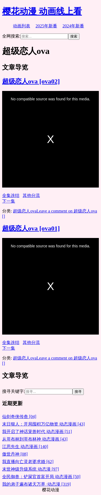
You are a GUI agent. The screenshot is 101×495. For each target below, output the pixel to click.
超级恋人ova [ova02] (31, 81)
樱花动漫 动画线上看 (42, 11)
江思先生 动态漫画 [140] (25, 446)
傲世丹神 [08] (15, 454)
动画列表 (21, 26)
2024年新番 (73, 26)
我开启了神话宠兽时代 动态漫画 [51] (37, 431)
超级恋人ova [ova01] (31, 228)
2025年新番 (46, 26)
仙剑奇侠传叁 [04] (19, 416)
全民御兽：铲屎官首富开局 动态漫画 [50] (41, 476)
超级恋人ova (24, 211)
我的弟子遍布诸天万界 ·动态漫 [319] (36, 484)
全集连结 (10, 195)
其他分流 (31, 195)
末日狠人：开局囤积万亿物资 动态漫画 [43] (43, 424)
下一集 (8, 201)
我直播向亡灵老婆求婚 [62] (28, 461)
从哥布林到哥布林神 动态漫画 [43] (35, 439)
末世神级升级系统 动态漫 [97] (30, 469)
